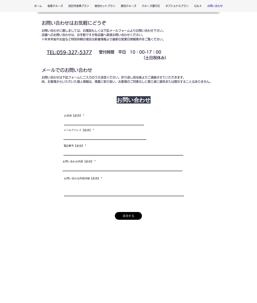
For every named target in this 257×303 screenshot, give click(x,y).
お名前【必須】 (73, 115)
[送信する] (128, 216)
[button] (55, 6)
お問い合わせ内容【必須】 (78, 161)
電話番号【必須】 (74, 145)
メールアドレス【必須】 (78, 130)
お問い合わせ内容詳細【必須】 (82, 178)
